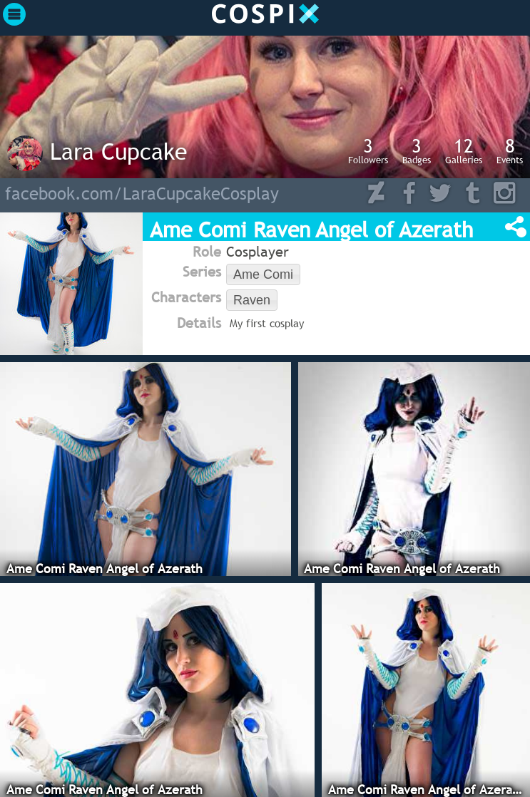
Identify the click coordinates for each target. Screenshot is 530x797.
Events (509, 150)
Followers (368, 150)
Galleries (463, 150)
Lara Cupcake (118, 151)
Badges (416, 150)
